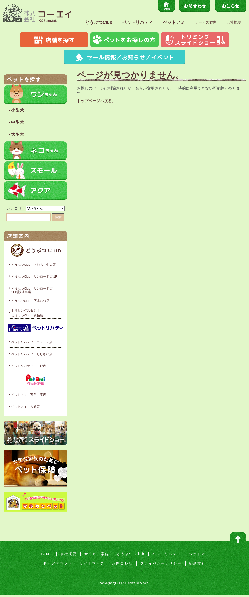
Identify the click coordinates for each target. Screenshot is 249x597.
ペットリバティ (137, 22)
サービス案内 (206, 22)
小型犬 (17, 110)
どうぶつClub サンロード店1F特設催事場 (32, 290)
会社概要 (234, 22)
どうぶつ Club (131, 554)
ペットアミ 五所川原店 (28, 395)
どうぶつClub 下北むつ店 (30, 301)
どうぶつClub (98, 22)
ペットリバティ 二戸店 (28, 366)
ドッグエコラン (57, 563)
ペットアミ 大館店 (25, 406)
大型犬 (17, 134)
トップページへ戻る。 (96, 101)
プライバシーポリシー (161, 563)
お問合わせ (122, 563)
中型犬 (17, 122)
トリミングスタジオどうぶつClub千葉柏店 (27, 313)
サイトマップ (92, 563)
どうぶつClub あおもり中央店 (33, 264)
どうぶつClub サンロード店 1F (34, 276)
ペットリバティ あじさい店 (31, 354)
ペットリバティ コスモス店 (31, 342)
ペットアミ (174, 22)
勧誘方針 (197, 563)
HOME (46, 554)
